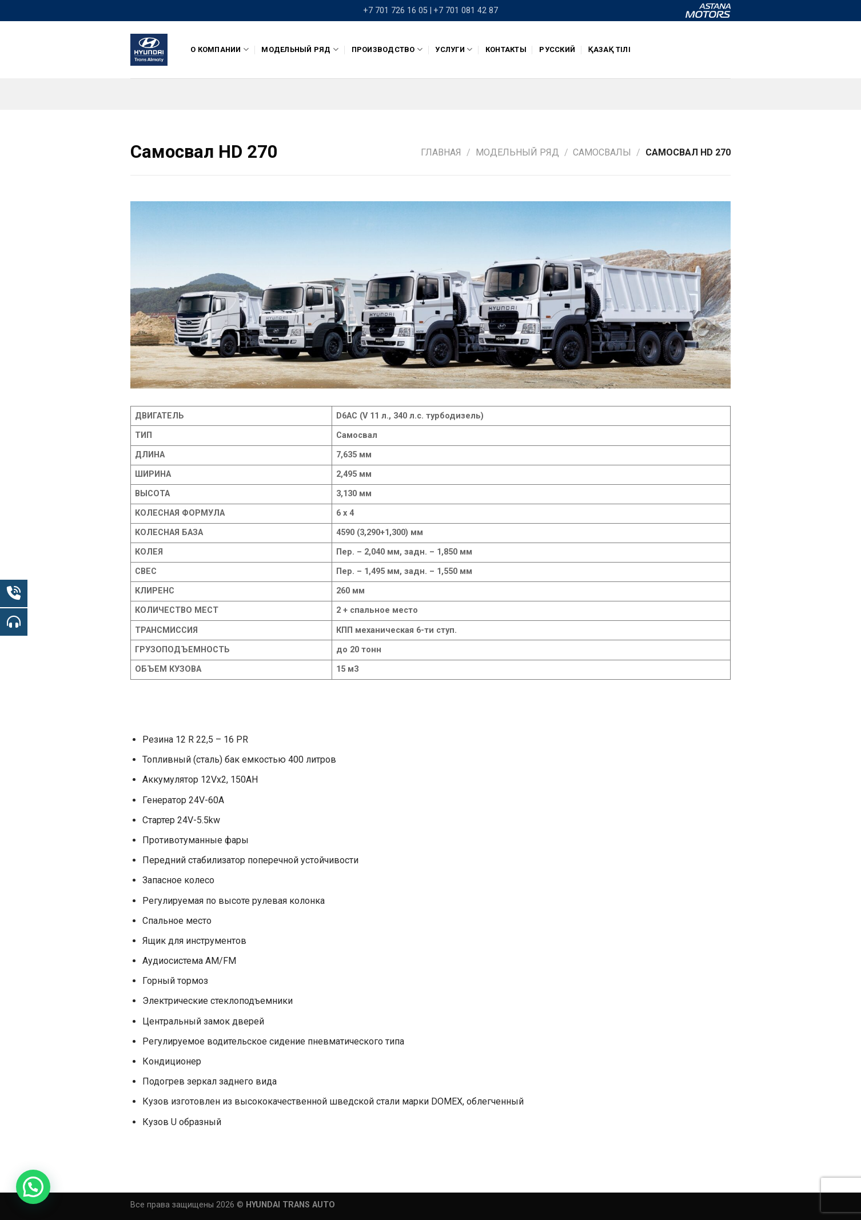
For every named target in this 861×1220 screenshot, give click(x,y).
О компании (219, 49)
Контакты (506, 49)
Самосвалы (602, 152)
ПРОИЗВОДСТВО (387, 49)
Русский (557, 49)
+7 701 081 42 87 (465, 10)
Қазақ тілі (609, 49)
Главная (441, 152)
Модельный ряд (299, 49)
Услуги (453, 49)
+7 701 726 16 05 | (397, 10)
